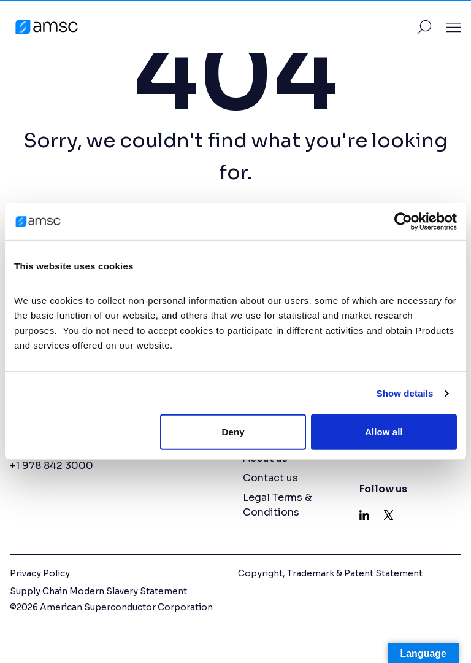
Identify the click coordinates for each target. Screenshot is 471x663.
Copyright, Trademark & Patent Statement (330, 573)
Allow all (384, 432)
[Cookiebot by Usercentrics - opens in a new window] (403, 221)
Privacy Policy (40, 573)
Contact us (270, 477)
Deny (233, 432)
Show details (405, 393)
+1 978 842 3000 (51, 465)
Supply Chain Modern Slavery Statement (98, 591)
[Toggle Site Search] (424, 27)
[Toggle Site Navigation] (453, 27)
